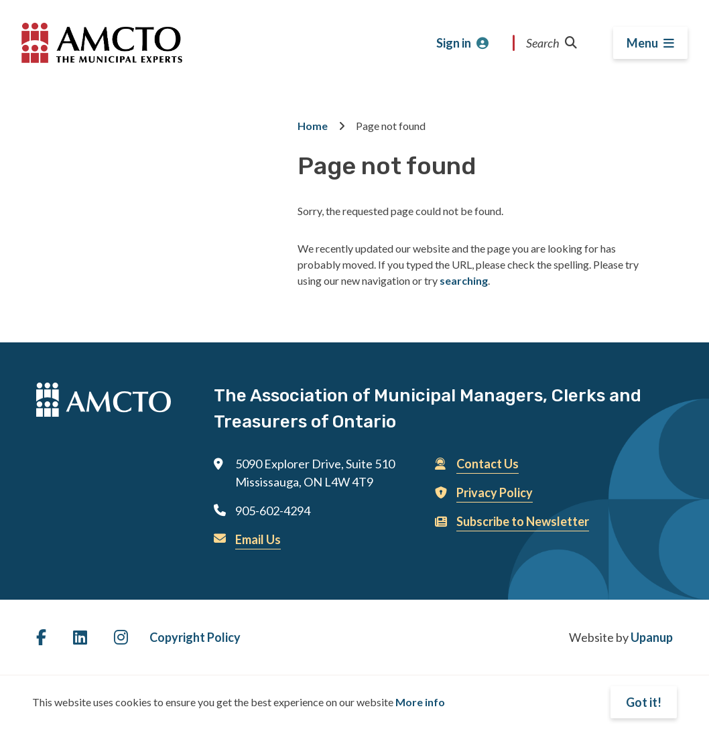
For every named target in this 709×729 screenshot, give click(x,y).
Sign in (453, 43)
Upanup (652, 637)
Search (551, 43)
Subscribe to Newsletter (522, 521)
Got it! (643, 702)
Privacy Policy (494, 492)
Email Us (258, 539)
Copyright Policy (195, 637)
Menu (642, 43)
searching (464, 280)
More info (420, 701)
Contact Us (487, 463)
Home (313, 125)
